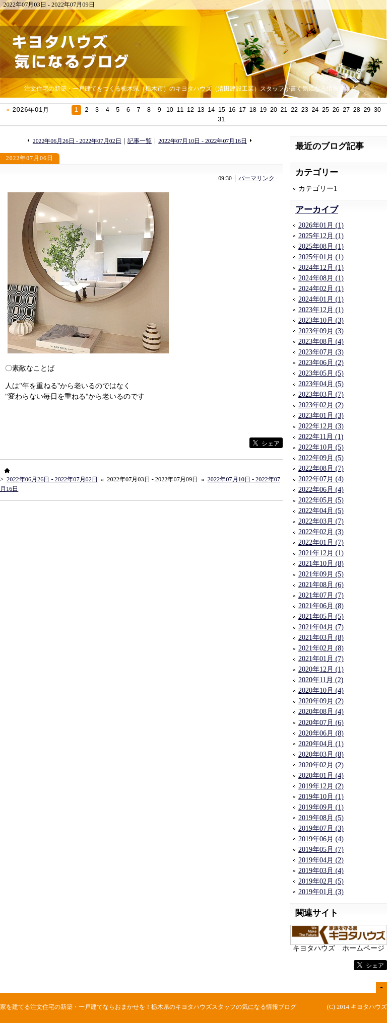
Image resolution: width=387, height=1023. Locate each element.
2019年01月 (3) (321, 892)
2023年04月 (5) (321, 384)
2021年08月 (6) (321, 585)
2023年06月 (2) (321, 363)
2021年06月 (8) (321, 606)
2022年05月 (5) (321, 500)
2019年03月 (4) (321, 870)
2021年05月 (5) (321, 616)
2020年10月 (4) (321, 690)
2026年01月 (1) (321, 225)
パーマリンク (256, 178)
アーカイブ (316, 209)
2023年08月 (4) (321, 341)
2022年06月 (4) (321, 489)
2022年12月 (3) (321, 426)
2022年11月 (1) (320, 437)
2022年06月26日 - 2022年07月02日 (77, 141)
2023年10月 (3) (321, 320)
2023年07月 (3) (321, 352)
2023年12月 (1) (321, 310)
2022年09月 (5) (321, 458)
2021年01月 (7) (321, 659)
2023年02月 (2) (321, 405)
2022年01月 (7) (321, 542)
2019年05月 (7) (321, 849)
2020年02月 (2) (321, 765)
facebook (228, 442)
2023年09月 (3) (321, 331)
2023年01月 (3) (321, 415)
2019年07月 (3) (321, 828)
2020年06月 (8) (321, 733)
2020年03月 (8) (321, 754)
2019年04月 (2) (321, 860)
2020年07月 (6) (321, 722)
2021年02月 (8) (321, 648)
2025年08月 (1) (321, 246)
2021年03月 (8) (321, 637)
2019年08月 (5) (321, 818)
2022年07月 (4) (321, 479)
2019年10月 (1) (321, 796)
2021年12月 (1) (321, 553)
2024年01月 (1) (321, 299)
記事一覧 (139, 141)
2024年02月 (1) (321, 289)
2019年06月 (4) (321, 839)
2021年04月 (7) (321, 627)
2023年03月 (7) (321, 394)
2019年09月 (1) (321, 807)
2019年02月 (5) (321, 881)
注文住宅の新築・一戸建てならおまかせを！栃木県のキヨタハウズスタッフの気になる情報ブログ (163, 1006)
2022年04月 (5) (321, 511)
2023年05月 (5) (321, 373)
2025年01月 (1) (321, 257)
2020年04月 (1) (321, 744)
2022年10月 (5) (321, 447)
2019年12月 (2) (321, 786)
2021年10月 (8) (321, 563)
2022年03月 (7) (321, 521)
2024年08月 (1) (321, 278)
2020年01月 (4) (321, 775)
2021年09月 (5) (321, 574)
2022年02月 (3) (321, 532)
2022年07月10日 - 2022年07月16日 (202, 141)
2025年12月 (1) (321, 236)
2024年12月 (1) (321, 267)
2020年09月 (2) (321, 701)
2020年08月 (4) (321, 711)
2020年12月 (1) (321, 669)
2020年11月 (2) (320, 680)
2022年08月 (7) (321, 468)
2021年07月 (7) (321, 595)
